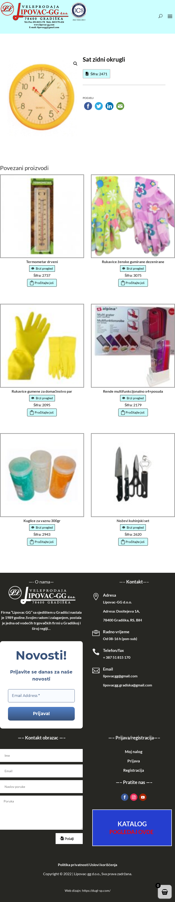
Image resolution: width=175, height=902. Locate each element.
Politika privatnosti (73, 864)
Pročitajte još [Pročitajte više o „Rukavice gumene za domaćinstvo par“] (44, 412)
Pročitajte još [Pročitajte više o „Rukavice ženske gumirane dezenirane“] (135, 283)
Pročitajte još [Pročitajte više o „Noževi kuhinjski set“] (135, 542)
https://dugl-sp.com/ (96, 890)
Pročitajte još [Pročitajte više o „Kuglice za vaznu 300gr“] (44, 542)
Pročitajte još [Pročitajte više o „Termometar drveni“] (44, 283)
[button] (75, 64)
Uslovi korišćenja (103, 864)
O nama (42, 581)
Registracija (133, 770)
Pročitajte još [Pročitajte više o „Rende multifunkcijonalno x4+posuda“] (135, 412)
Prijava (133, 761)
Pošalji (69, 838)
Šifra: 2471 (98, 74)
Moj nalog (133, 751)
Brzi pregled (42, 268)
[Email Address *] (41, 695)
